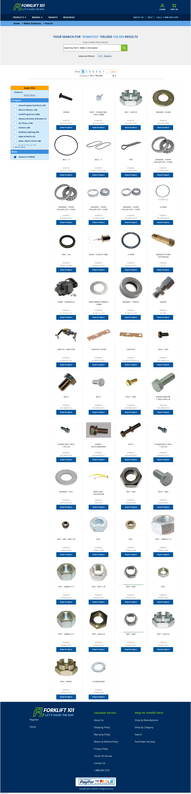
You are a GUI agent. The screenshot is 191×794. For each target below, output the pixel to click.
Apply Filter (30, 88)
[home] (29, 7)
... (107, 71)
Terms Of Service (103, 756)
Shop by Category (144, 727)
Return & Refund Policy (106, 741)
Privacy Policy (101, 748)
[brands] (40, 17)
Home (16, 23)
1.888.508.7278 (101, 770)
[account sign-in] (162, 6)
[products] (22, 17)
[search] (124, 48)
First (77, 71)
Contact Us (99, 763)
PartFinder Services (145, 741)
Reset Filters (29, 95)
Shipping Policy (102, 727)
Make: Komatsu (32, 23)
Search (49, 23)
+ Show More (19, 147)
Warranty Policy (102, 734)
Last (113, 71)
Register (34, 719)
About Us (99, 720)
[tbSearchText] (92, 48)
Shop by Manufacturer (146, 720)
